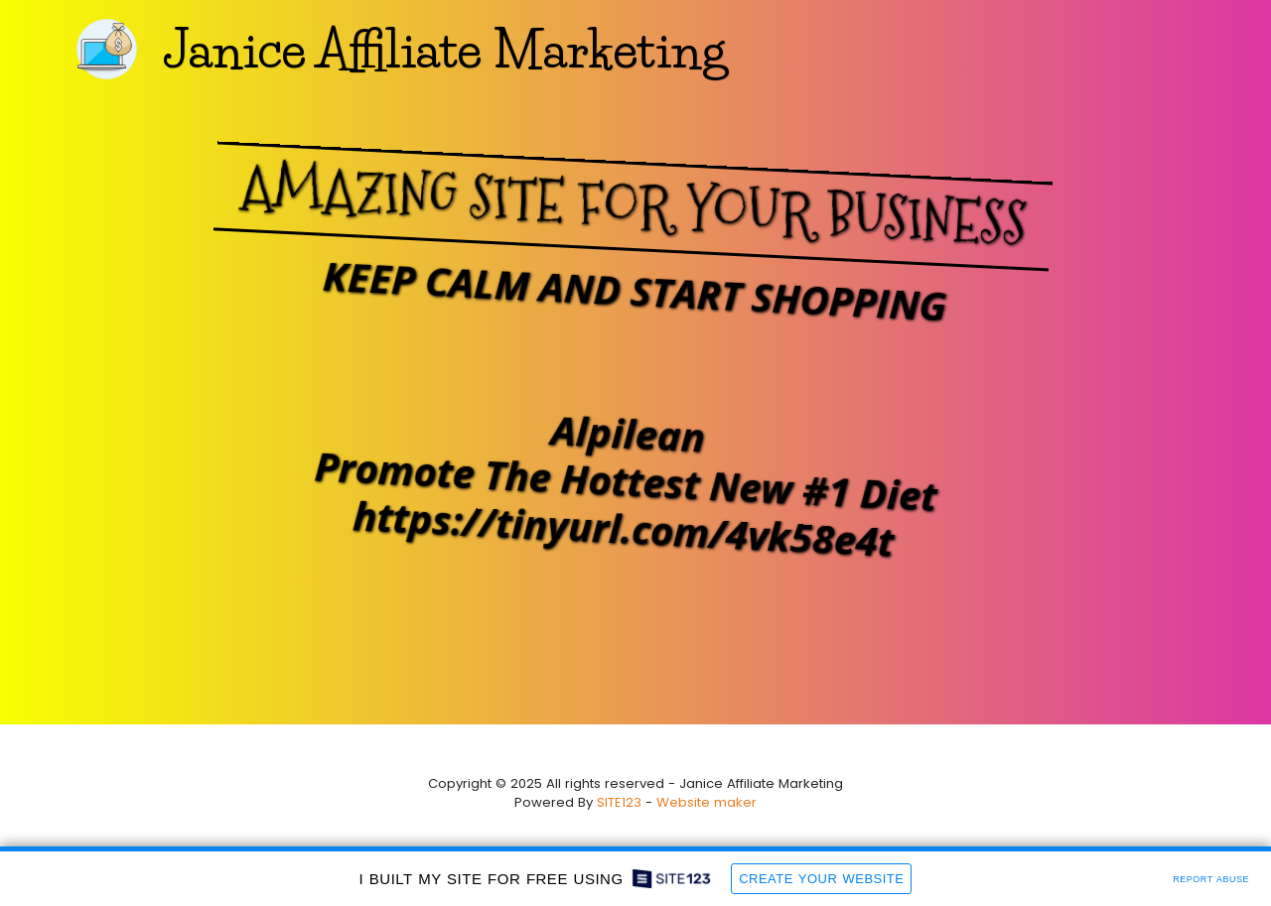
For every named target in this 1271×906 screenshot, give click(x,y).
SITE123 (619, 802)
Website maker (706, 802)
